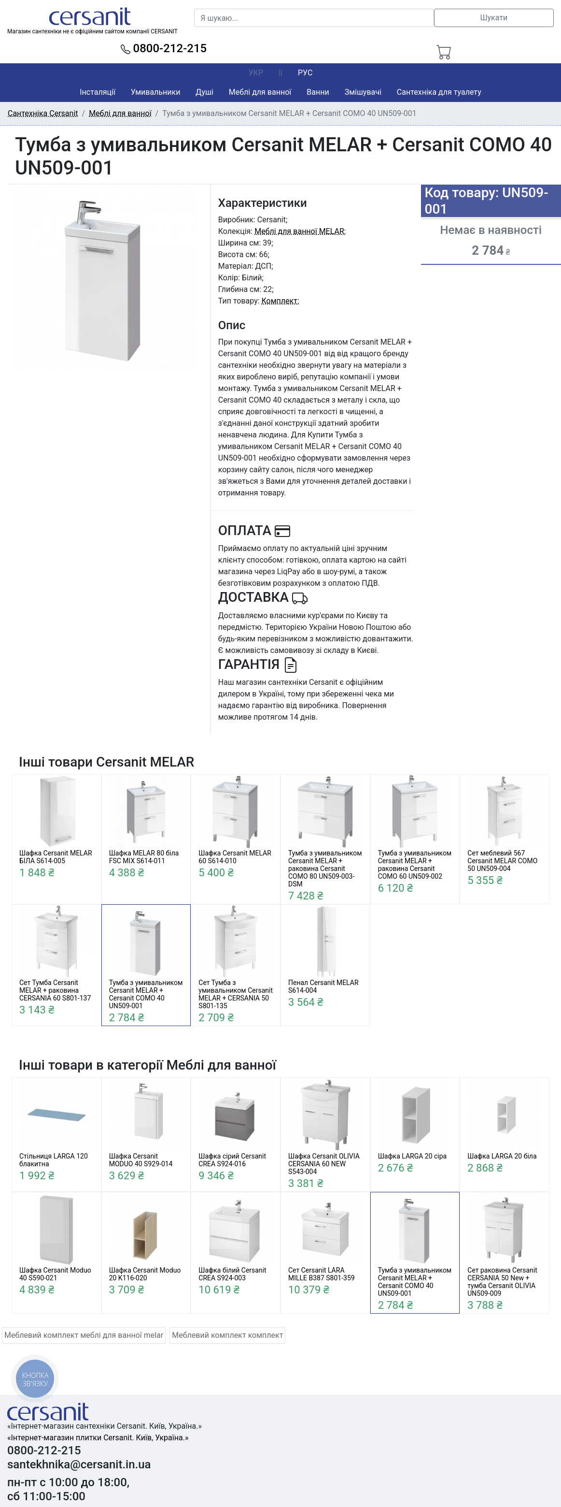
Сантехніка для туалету (439, 92)
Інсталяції (97, 92)
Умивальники (156, 92)
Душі (204, 92)
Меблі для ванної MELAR (299, 231)
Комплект (279, 300)
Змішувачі (363, 92)
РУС (305, 72)
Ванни (318, 92)
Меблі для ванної (260, 92)
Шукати (493, 17)
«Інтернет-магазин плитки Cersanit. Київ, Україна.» (97, 1437)
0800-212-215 (164, 48)
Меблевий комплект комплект (227, 1335)
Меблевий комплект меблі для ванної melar (83, 1335)
